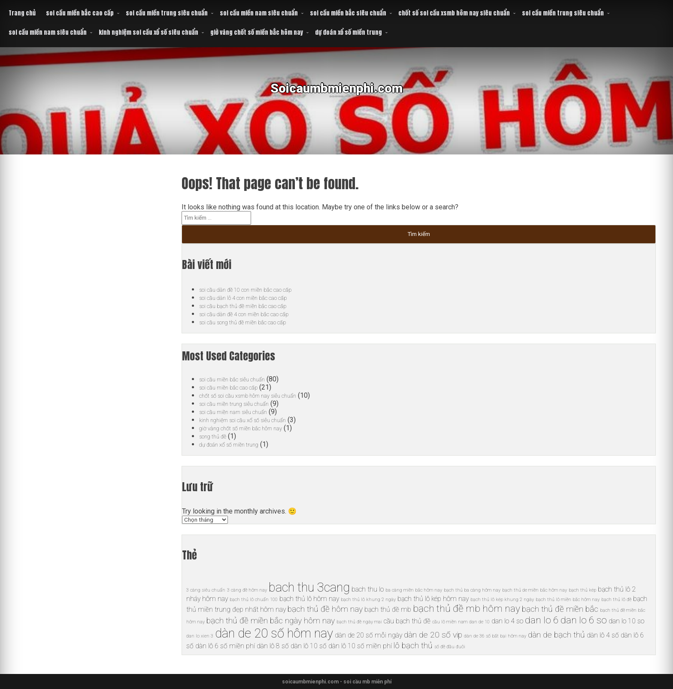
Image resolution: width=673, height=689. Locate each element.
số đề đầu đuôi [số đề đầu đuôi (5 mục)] (449, 647)
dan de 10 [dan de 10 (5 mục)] (479, 622)
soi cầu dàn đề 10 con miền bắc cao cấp (258, 289)
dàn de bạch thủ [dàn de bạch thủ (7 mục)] (556, 635)
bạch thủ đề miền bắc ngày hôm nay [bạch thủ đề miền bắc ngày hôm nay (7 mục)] (270, 621)
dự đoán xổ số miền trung (348, 32)
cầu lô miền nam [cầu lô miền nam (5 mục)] (449, 622)
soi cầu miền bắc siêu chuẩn (348, 13)
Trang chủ (22, 13)
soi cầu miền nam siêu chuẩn (259, 13)
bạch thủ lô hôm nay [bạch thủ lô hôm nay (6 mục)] (309, 599)
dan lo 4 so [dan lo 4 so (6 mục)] (507, 621)
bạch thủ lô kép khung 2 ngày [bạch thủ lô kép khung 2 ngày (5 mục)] (502, 599)
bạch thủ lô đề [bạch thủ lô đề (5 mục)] (616, 599)
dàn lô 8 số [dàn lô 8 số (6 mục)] (273, 646)
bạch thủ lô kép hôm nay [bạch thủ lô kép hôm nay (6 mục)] (433, 599)
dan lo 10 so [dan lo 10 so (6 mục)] (626, 621)
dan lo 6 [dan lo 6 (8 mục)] (542, 620)
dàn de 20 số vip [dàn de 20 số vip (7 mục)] (433, 635)
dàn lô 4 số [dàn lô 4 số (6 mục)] (603, 635)
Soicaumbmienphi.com (337, 94)
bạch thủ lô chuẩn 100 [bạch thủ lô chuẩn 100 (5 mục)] (254, 599)
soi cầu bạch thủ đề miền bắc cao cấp (254, 306)
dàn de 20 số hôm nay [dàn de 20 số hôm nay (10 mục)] (274, 633)
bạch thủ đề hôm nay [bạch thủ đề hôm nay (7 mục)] (325, 609)
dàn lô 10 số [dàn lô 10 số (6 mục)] (309, 646)
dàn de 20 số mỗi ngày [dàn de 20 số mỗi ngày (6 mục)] (368, 635)
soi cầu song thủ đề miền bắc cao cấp (254, 322)
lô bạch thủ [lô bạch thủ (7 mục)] (413, 645)
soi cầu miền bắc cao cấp (80, 13)
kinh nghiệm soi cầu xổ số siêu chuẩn (148, 32)
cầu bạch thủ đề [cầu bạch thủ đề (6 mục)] (407, 621)
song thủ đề (216, 436)
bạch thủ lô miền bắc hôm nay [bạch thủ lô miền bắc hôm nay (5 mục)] (568, 599)
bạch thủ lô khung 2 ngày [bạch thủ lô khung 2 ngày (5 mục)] (368, 599)
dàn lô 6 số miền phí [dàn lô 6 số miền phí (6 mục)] (225, 646)
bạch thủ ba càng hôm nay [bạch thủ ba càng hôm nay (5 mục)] (472, 590)
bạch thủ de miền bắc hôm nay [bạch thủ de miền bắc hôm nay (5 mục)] (534, 590)
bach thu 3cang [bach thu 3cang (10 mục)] (309, 587)
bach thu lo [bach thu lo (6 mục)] (368, 589)
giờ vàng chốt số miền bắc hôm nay (256, 32)
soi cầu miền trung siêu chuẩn (167, 13)
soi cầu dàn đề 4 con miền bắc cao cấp (256, 314)
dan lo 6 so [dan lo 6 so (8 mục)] (584, 620)
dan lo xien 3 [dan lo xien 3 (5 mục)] (199, 636)
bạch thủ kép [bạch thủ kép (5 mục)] (582, 590)
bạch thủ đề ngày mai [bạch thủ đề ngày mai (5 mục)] (359, 622)
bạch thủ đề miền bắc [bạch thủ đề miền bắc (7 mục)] (560, 609)
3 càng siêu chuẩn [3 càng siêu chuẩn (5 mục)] (205, 590)
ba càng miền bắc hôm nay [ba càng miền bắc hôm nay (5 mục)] (413, 590)
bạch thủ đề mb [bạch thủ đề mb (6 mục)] (387, 609)
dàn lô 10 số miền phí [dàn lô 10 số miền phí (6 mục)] (360, 646)
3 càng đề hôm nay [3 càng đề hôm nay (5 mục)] (247, 590)
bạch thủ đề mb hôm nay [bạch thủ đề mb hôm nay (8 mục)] (466, 608)
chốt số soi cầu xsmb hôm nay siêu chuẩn (454, 13)
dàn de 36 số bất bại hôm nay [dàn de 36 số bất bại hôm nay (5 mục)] (495, 636)
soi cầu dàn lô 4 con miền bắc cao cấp (255, 297)
